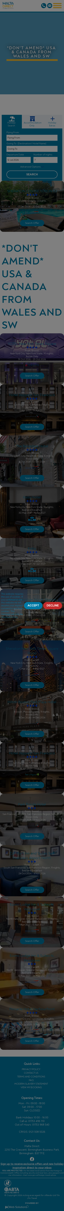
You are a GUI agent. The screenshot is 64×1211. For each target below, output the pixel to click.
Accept (33, 605)
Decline (53, 605)
